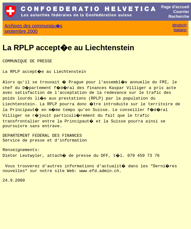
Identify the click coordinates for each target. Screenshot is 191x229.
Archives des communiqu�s (33, 25)
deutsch (179, 25)
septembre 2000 (21, 31)
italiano (180, 29)
